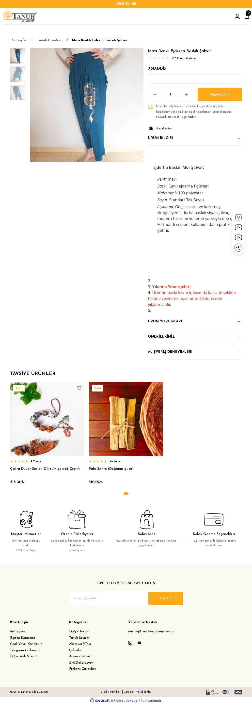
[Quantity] (170, 94)
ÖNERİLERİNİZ (161, 337)
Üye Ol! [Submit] (165, 598)
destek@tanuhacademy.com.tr (151, 631)
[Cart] (247, 16)
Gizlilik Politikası (110, 691)
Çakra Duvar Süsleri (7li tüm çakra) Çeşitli (45, 469)
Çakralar (75, 650)
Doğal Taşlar (79, 631)
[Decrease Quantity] (152, 94)
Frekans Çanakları (82, 669)
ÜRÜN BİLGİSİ (160, 138)
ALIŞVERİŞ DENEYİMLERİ (170, 352)
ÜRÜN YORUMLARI (165, 321)
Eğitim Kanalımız (22, 638)
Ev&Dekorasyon (81, 662)
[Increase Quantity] (188, 94)
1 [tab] (126, 493)
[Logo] (19, 16)
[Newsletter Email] (126, 598)
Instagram (18, 631)
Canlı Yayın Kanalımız (26, 644)
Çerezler (129, 691)
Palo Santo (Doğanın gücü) (111, 469)
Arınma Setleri (79, 656)
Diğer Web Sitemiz (24, 656)
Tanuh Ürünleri (79, 638)
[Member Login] (237, 16)
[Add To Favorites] (79, 388)
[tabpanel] (47, 435)
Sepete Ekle (219, 94)
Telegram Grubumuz (25, 650)
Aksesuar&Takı (80, 644)
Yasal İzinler (143, 691)
